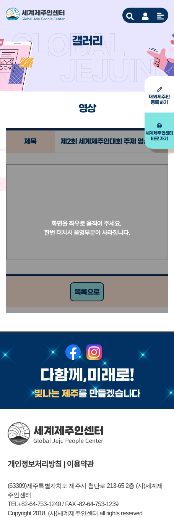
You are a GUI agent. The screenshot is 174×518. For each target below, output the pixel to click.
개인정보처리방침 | (36, 464)
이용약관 (80, 464)
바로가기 (159, 132)
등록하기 (159, 96)
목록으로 (87, 292)
